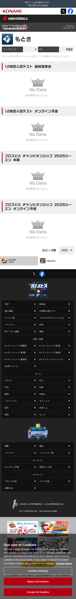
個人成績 (9, 311)
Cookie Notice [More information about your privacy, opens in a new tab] (64, 566)
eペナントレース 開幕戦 (16, 346)
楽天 (7, 408)
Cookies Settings (38, 574)
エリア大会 (44, 481)
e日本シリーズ (11, 366)
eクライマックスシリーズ (51, 359)
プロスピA (47, 261)
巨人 (41, 380)
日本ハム (43, 408)
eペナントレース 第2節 (49, 346)
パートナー (10, 325)
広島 (41, 387)
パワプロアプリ (9, 261)
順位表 (42, 304)
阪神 (7, 394)
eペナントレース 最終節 (16, 359)
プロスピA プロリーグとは (51, 318)
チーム (38, 374)
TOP (7, 304)
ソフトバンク (11, 401)
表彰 (41, 331)
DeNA (42, 394)
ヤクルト (9, 380)
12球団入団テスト (47, 311)
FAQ (41, 325)
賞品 (41, 446)
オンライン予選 (12, 467)
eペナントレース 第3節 (15, 352)
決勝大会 (9, 488)
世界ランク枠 (45, 467)
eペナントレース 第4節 (49, 352)
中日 (7, 387)
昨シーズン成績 (12, 331)
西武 (7, 414)
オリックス (44, 401)
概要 (7, 446)
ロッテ (42, 414)
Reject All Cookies (38, 584)
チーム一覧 (10, 318)
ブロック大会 (11, 481)
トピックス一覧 (46, 453)
